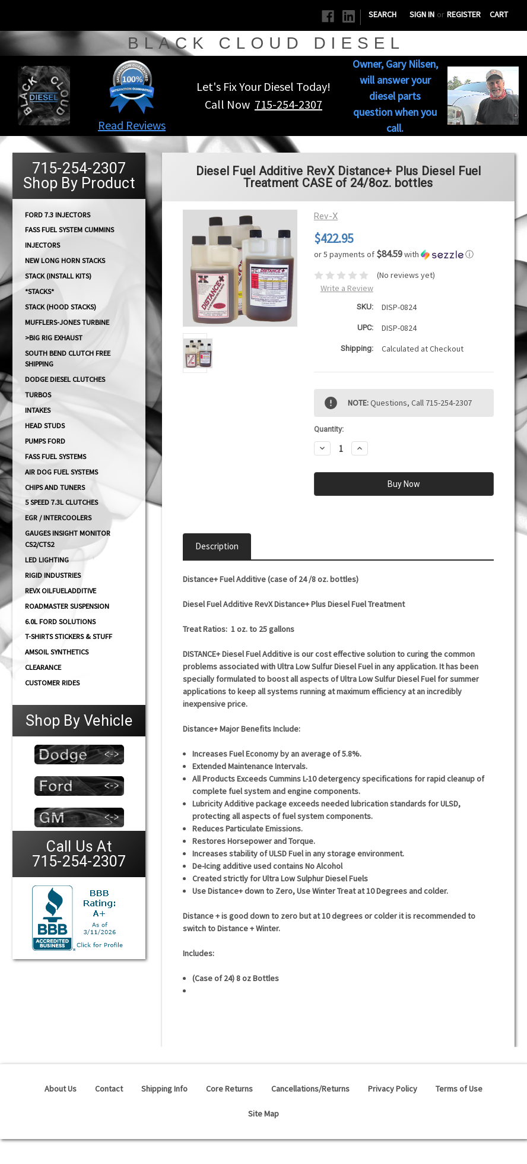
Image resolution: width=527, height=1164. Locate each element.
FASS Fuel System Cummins (69, 229)
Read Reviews (132, 125)
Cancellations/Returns (310, 1088)
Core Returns (229, 1088)
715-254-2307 (288, 104)
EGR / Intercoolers (58, 517)
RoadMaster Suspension (67, 606)
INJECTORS (42, 245)
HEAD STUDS (45, 425)
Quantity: (329, 429)
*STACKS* (39, 291)
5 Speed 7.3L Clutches (61, 502)
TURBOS (38, 394)
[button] (131, 86)
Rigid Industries (53, 575)
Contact (109, 1088)
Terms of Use (459, 1088)
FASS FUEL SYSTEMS (55, 456)
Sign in (421, 14)
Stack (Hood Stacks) (60, 306)
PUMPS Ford (45, 440)
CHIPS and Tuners (55, 487)
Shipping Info (164, 1088)
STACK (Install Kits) (58, 275)
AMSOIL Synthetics (56, 651)
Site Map (263, 1113)
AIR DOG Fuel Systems (61, 471)
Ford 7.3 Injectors (57, 214)
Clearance (43, 667)
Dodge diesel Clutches (65, 379)
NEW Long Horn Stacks (65, 260)
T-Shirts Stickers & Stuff (68, 636)
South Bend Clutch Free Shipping (67, 358)
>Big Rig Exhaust (53, 337)
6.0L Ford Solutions (60, 621)
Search (382, 14)
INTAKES (37, 410)
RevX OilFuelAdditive (60, 590)
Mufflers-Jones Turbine (67, 322)
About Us (61, 1088)
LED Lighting (47, 559)
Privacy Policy (392, 1088)
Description (217, 546)
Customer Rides (52, 682)
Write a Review (346, 288)
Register (464, 14)
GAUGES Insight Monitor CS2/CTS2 (67, 539)
